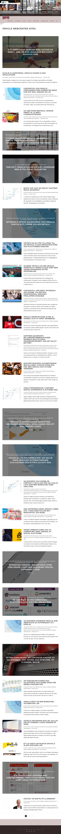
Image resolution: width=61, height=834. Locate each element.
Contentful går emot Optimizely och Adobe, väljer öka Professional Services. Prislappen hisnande (40, 293)
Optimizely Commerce (32, 628)
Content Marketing (42, 489)
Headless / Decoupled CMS (48, 298)
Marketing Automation (37, 273)
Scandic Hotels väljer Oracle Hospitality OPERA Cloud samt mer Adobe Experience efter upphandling (41, 268)
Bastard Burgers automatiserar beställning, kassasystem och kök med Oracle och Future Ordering (40, 366)
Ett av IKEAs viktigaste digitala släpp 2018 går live (39, 744)
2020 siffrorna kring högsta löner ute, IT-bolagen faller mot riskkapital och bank (41, 511)
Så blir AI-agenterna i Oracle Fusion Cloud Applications (24, 74)
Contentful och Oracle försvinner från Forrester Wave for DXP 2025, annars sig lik (40, 90)
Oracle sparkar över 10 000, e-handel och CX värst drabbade (39, 318)
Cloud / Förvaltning (28, 249)
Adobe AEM (27, 94)
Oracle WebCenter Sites (20, 77)
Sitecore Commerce (38, 630)
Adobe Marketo (27, 706)
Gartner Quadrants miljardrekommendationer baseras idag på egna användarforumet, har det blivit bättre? (40, 339)
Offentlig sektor (39, 249)
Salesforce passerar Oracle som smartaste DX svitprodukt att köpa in (41, 622)
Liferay (40, 94)
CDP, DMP (27, 192)
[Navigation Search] (57, 21)
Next (58, 7)
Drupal (31, 94)
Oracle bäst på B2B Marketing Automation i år (39, 702)
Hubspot (30, 116)
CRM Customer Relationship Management (42, 345)
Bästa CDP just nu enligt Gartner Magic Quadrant (40, 189)
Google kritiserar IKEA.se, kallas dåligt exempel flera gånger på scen (41, 722)
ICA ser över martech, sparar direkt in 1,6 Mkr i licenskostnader (38, 112)
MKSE (49, 827)
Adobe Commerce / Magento (35, 626)
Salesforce (46, 96)
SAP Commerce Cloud (43, 348)
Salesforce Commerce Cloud (29, 537)
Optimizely (51, 94)
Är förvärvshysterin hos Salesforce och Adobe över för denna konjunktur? (40, 682)
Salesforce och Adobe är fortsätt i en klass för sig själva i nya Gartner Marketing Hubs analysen (41, 484)
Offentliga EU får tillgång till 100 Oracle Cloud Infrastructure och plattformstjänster (40, 245)
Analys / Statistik (28, 747)
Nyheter (14, 77)
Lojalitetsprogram (47, 490)
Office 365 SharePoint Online (40, 515)
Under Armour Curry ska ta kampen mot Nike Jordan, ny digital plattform (37, 531)
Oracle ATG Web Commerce (29, 96)
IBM (30, 515)
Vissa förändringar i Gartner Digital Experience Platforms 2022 (41, 389)
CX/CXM (42, 829)
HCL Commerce (36, 94)
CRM (22, 829)
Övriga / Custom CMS (28, 348)
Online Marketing (27, 492)
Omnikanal (37, 371)
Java (25, 801)
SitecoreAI (50, 96)
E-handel (26, 116)
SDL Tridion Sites (51, 348)
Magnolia (43, 94)
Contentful (41, 298)
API (30, 298)
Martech (33, 116)
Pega (33, 348)
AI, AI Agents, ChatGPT (7, 77)
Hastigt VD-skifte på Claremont (39, 799)
